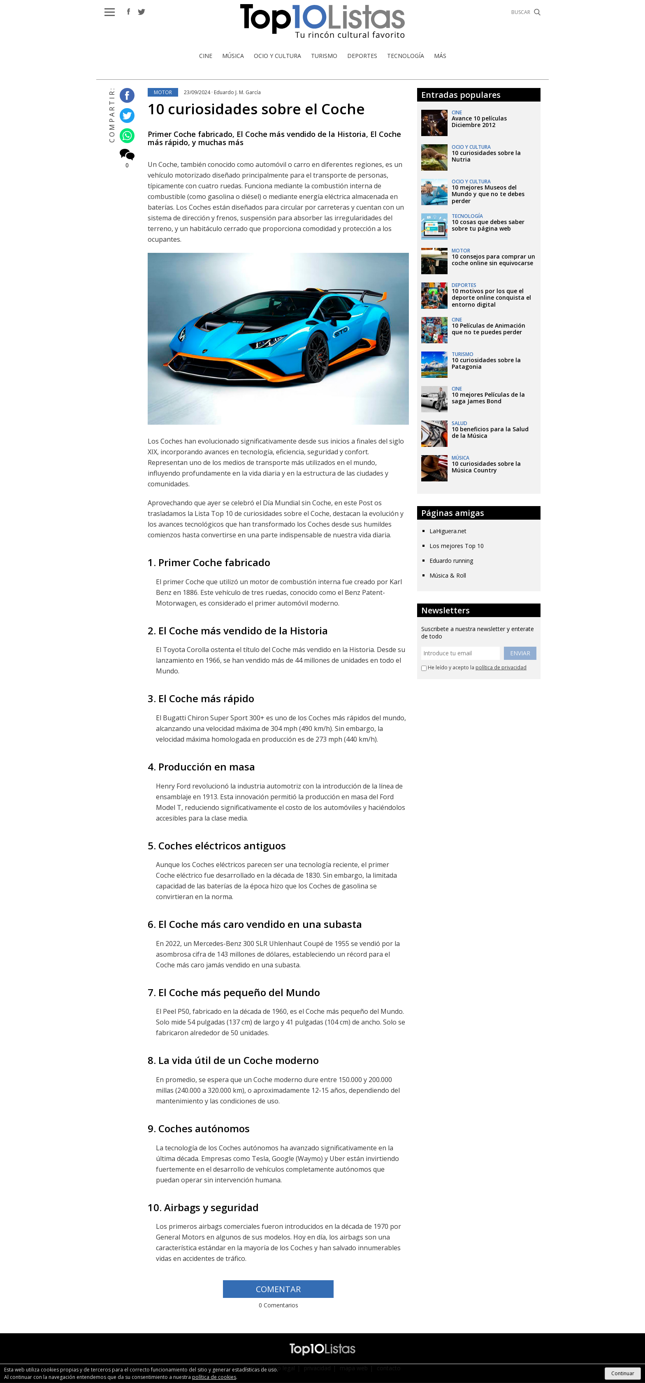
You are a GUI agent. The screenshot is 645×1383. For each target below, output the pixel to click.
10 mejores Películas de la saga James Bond (488, 398)
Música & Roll (447, 575)
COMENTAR (278, 1289)
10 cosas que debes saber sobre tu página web (488, 225)
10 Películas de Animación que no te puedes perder (488, 329)
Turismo (324, 56)
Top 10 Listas (322, 21)
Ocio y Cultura (277, 56)
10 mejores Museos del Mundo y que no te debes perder (488, 194)
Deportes (362, 56)
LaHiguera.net (447, 531)
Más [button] (440, 56)
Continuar (622, 1373)
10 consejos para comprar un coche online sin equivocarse (493, 260)
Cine (205, 56)
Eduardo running (451, 560)
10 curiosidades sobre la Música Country (486, 467)
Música (233, 56)
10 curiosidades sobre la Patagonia (486, 363)
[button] (109, 12)
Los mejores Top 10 (456, 546)
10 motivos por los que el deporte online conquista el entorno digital (491, 297)
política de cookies (214, 1377)
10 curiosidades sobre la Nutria (486, 156)
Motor (163, 92)
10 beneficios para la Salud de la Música (490, 433)
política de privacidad (501, 667)
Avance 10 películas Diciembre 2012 (479, 122)
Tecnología (405, 56)
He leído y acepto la (474, 668)
